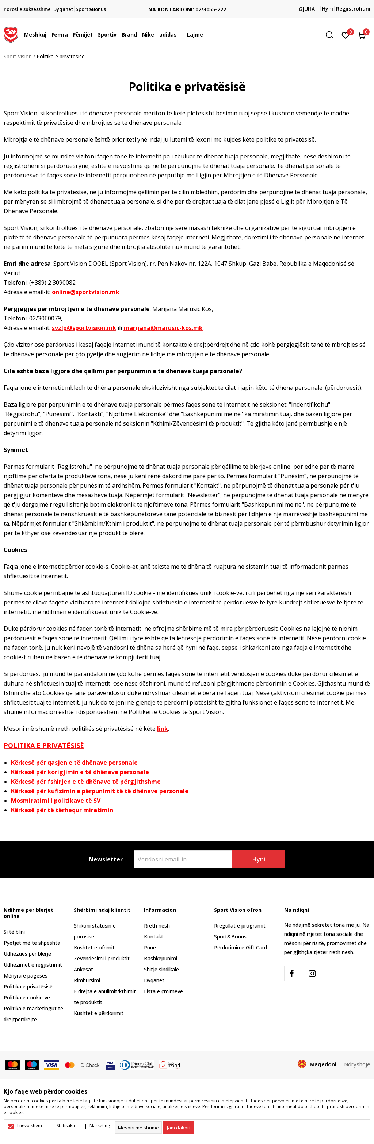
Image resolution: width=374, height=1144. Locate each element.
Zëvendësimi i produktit (102, 958)
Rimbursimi (87, 980)
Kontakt (153, 936)
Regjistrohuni (353, 8)
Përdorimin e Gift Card (240, 947)
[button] (332, 34)
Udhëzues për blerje (27, 953)
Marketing (99, 1126)
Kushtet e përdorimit (98, 1013)
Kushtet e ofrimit (94, 947)
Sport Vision (18, 56)
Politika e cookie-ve (27, 997)
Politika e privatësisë (28, 986)
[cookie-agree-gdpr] (178, 1127)
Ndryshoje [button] (357, 1064)
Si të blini (14, 931)
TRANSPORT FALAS (131, 3)
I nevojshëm (29, 1126)
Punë (150, 947)
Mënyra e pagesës (25, 975)
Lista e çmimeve (163, 991)
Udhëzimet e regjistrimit (33, 964)
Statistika (66, 1126)
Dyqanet (154, 980)
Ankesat (83, 969)
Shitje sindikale (161, 969)
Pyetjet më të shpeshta (32, 942)
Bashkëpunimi (160, 958)
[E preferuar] (345, 34)
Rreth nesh (157, 925)
